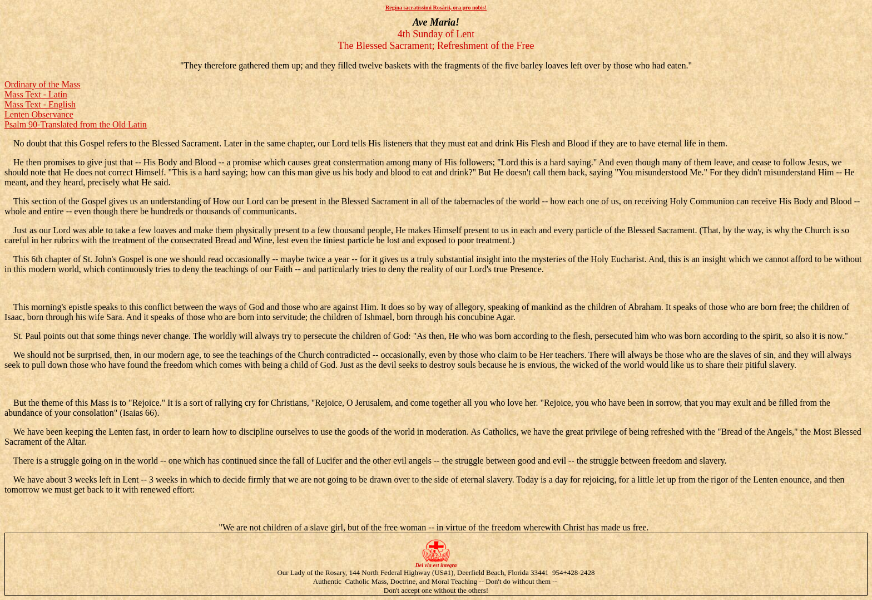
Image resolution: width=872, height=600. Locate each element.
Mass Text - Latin (35, 94)
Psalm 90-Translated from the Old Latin (75, 124)
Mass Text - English (40, 104)
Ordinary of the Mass (42, 84)
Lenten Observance (38, 114)
